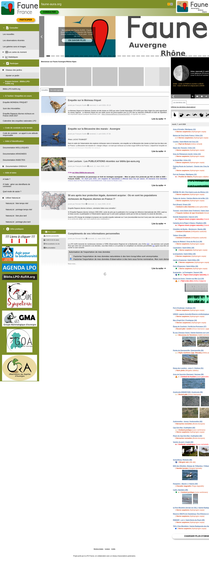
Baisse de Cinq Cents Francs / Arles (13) (188, 135)
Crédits (113, 549)
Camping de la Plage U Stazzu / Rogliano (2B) (189, 223)
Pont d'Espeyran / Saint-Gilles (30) (185, 266)
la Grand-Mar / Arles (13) (182, 160)
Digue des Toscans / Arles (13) (184, 148)
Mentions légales (98, 549)
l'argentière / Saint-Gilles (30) (183, 248)
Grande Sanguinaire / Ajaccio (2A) (185, 217)
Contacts (107, 549)
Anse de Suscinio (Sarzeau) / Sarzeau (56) (188, 374)
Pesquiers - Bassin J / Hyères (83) (185, 484)
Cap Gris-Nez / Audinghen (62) (184, 428)
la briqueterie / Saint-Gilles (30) (184, 254)
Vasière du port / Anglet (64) (183, 442)
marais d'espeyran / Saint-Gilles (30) (186, 260)
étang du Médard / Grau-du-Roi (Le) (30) (187, 241)
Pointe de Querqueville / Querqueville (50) (188, 350)
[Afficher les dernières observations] (183, 107)
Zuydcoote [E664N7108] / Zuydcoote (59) (188, 392)
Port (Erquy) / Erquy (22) (182, 204)
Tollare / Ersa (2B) (179, 235)
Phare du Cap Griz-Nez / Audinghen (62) (187, 436)
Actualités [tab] (44, 90)
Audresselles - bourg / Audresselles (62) (187, 421)
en (171, 4)
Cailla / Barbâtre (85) (180, 490)
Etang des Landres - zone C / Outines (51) (188, 368)
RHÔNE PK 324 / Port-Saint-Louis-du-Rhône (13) (190, 192)
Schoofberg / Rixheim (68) (182, 460)
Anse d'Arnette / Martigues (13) (184, 129)
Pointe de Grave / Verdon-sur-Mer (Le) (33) (188, 279)
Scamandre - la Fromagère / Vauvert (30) (187, 272)
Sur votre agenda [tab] (56, 90)
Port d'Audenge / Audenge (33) (184, 308)
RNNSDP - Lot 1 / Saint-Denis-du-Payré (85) (189, 520)
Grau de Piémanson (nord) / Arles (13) (187, 154)
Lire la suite (159, 119)
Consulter (49, 12)
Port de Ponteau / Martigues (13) (185, 174)
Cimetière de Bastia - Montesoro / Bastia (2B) (189, 229)
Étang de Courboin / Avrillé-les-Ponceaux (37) (189, 326)
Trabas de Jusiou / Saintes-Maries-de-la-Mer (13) (190, 198)
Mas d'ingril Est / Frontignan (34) (185, 320)
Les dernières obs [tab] (179, 102)
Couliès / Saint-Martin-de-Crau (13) (185, 142)
